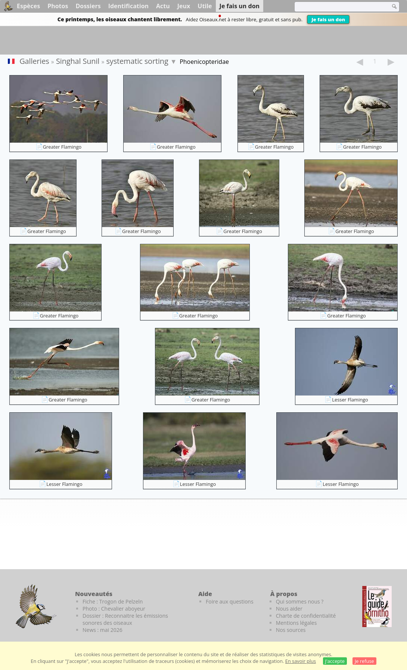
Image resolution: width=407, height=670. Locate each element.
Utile (205, 6)
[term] (337, 7)
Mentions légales (296, 622)
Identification (128, 6)
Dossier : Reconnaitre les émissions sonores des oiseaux (125, 619)
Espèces (28, 6)
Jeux (183, 6)
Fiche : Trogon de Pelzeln (113, 601)
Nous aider (289, 608)
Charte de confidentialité (306, 615)
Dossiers (87, 6)
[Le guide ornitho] (377, 606)
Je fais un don (328, 19)
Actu (163, 6)
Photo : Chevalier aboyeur (114, 608)
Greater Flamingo (62, 146)
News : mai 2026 (102, 629)
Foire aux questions (230, 601)
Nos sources (291, 629)
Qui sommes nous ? (300, 601)
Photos (57, 6)
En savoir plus (300, 661)
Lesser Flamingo (350, 399)
